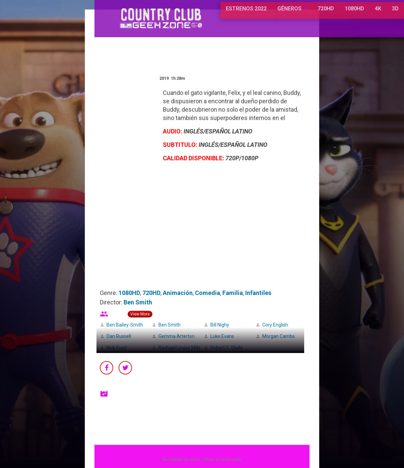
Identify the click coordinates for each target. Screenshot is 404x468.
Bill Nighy (219, 325)
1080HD (329, 13)
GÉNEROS (265, 13)
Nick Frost (117, 347)
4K (353, 13)
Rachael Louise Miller (180, 347)
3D (370, 13)
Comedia (207, 292)
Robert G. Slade (226, 347)
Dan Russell (119, 336)
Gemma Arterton (176, 336)
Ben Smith (138, 302)
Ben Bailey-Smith (125, 325)
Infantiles (258, 292)
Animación (178, 292)
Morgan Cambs (278, 336)
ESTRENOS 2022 (222, 13)
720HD (301, 13)
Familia (232, 292)
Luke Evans (222, 336)
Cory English (275, 325)
